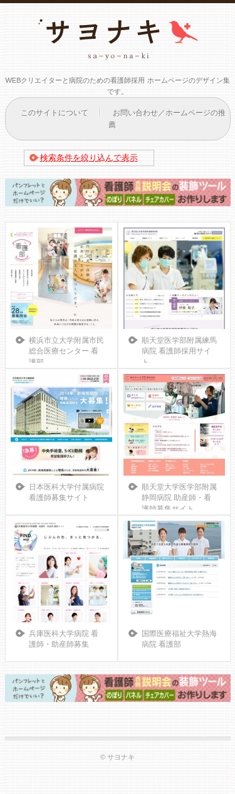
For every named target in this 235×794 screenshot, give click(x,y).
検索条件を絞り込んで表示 (89, 157)
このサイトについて (54, 112)
